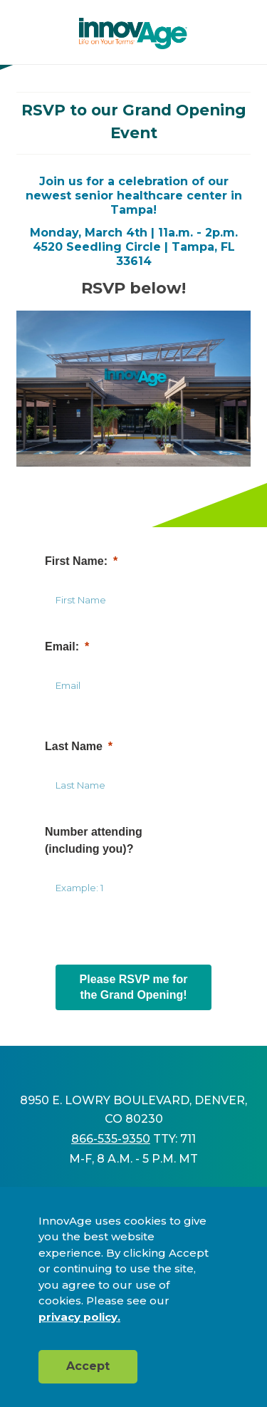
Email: (62, 646)
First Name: (76, 561)
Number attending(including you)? (93, 840)
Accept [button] (88, 1366)
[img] (133, 33)
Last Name (74, 746)
